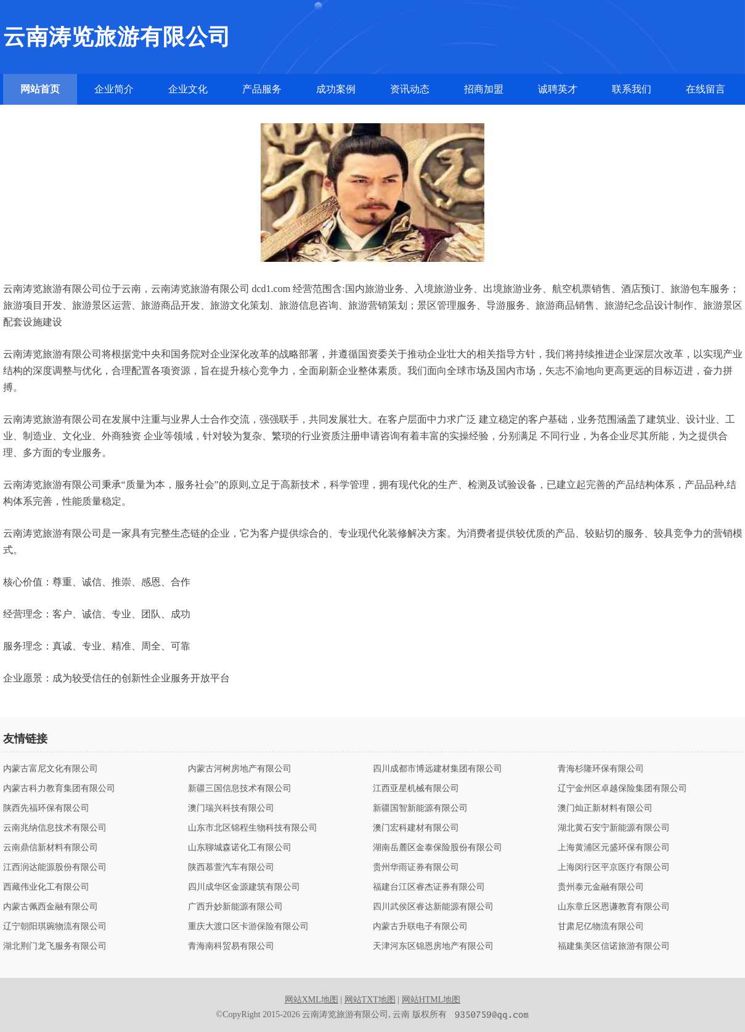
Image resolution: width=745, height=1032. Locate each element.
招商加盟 (483, 89)
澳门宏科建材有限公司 (416, 828)
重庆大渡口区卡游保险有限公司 (248, 926)
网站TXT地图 (370, 999)
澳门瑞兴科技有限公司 (231, 808)
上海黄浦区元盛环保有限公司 (614, 847)
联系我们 (631, 89)
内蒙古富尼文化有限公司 (50, 769)
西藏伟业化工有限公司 (46, 887)
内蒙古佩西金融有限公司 (50, 907)
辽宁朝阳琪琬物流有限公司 (55, 926)
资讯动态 (409, 89)
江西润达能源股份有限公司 (55, 867)
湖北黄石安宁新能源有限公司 (614, 828)
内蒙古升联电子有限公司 (420, 926)
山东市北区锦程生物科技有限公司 (252, 828)
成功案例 (336, 89)
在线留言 (705, 89)
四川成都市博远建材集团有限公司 (437, 769)
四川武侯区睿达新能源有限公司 (433, 907)
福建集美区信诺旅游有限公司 (614, 946)
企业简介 (114, 89)
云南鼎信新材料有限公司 (50, 847)
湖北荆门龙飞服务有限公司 (55, 946)
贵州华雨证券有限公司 (416, 867)
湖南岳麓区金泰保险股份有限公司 (437, 847)
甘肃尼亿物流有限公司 (601, 926)
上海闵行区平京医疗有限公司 (614, 867)
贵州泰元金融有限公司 (601, 887)
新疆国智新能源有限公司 (420, 808)
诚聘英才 (557, 89)
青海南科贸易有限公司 (231, 946)
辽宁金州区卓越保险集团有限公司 (622, 788)
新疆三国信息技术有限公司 (239, 788)
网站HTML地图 (431, 999)
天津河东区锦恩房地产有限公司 (433, 946)
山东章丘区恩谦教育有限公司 (614, 907)
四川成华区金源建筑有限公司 (244, 887)
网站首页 (40, 89)
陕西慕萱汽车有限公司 (231, 867)
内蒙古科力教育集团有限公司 (59, 788)
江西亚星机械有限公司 (416, 788)
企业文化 (188, 89)
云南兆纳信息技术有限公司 (55, 828)
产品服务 (262, 89)
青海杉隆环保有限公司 (601, 769)
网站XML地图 (311, 999)
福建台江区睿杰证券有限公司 (429, 887)
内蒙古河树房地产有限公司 (239, 769)
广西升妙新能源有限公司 (235, 907)
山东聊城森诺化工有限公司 (239, 847)
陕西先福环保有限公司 (46, 808)
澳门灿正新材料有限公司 (605, 808)
